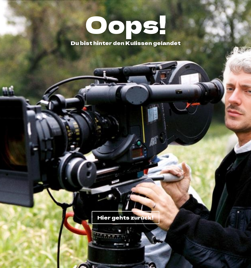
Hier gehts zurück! (125, 217)
